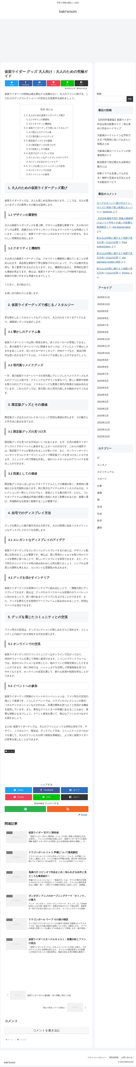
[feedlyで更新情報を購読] (25, 810)
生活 (99, 506)
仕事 (99, 486)
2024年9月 (103, 360)
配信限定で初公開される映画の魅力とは (114, 164)
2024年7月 (103, 374)
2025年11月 (103, 297)
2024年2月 (103, 408)
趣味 (99, 527)
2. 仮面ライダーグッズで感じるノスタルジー (47, 128)
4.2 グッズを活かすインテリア (43, 163)
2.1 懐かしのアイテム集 (40, 132)
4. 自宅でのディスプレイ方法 (40, 154)
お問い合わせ (126, 1059)
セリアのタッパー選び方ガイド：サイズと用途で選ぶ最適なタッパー (115, 207)
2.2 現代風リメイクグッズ (41, 137)
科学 (99, 520)
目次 (42, 109)
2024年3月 (103, 401)
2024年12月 (103, 339)
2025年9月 (103, 311)
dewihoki (107, 212)
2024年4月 (103, 394)
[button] (81, 83)
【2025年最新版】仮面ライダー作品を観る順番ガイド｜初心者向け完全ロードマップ (114, 124)
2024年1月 (103, 415)
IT (98, 458)
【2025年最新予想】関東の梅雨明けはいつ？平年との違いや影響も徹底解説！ (115, 222)
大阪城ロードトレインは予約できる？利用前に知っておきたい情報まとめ (114, 139)
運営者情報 (113, 1059)
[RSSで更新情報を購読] (67, 810)
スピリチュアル (105, 472)
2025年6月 (103, 332)
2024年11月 (103, 346)
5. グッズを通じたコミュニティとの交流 (45, 167)
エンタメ (9, 752)
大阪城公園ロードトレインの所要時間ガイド (114, 153)
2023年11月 (103, 429)
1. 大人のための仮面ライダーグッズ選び (45, 115)
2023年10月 (103, 436)
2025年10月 (103, 304)
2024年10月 (103, 353)
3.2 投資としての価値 (39, 150)
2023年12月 (103, 422)
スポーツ (102, 478)
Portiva (125, 273)
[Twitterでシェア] (11, 83)
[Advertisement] (68, 40)
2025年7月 (103, 325)
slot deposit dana (121, 227)
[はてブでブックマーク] (39, 83)
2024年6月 (103, 381)
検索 (99, 93)
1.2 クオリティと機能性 (40, 124)
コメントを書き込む (46, 1031)
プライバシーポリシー (97, 1059)
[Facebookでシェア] (25, 83)
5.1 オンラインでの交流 (40, 171)
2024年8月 (103, 367)
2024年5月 (103, 387)
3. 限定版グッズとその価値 (39, 141)
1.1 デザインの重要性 (39, 120)
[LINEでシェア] (67, 83)
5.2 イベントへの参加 (39, 175)
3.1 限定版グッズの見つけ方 (42, 145)
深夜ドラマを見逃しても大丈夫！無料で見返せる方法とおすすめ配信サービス (114, 177)
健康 (99, 492)
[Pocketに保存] (53, 83)
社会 (99, 513)
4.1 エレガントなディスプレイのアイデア (49, 158)
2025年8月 (103, 318)
